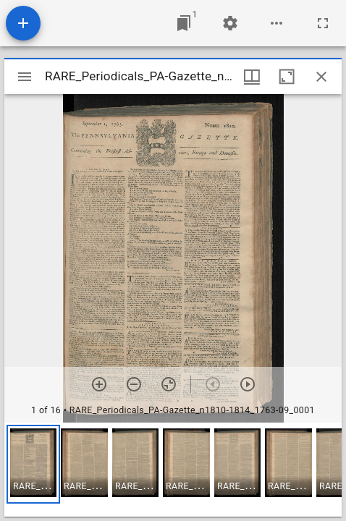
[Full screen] (322, 23)
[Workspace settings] (230, 23)
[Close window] (321, 76)
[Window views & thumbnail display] (252, 76)
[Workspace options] (276, 23)
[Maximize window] (286, 76)
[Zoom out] (134, 384)
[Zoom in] (99, 384)
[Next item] (247, 384)
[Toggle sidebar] (24, 76)
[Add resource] (23, 23)
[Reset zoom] (168, 384)
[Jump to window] (183, 23)
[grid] (173, 470)
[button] (33, 464)
